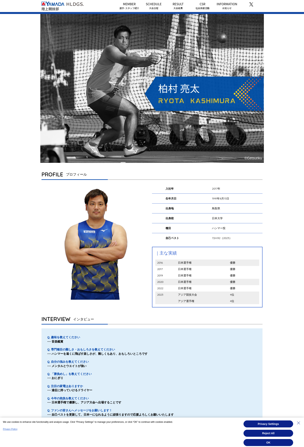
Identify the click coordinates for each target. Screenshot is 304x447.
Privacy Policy (10, 429)
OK (268, 442)
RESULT (178, 6)
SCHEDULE (154, 6)
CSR (202, 6)
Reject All (268, 433)
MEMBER (129, 6)
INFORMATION (227, 6)
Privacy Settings (268, 423)
